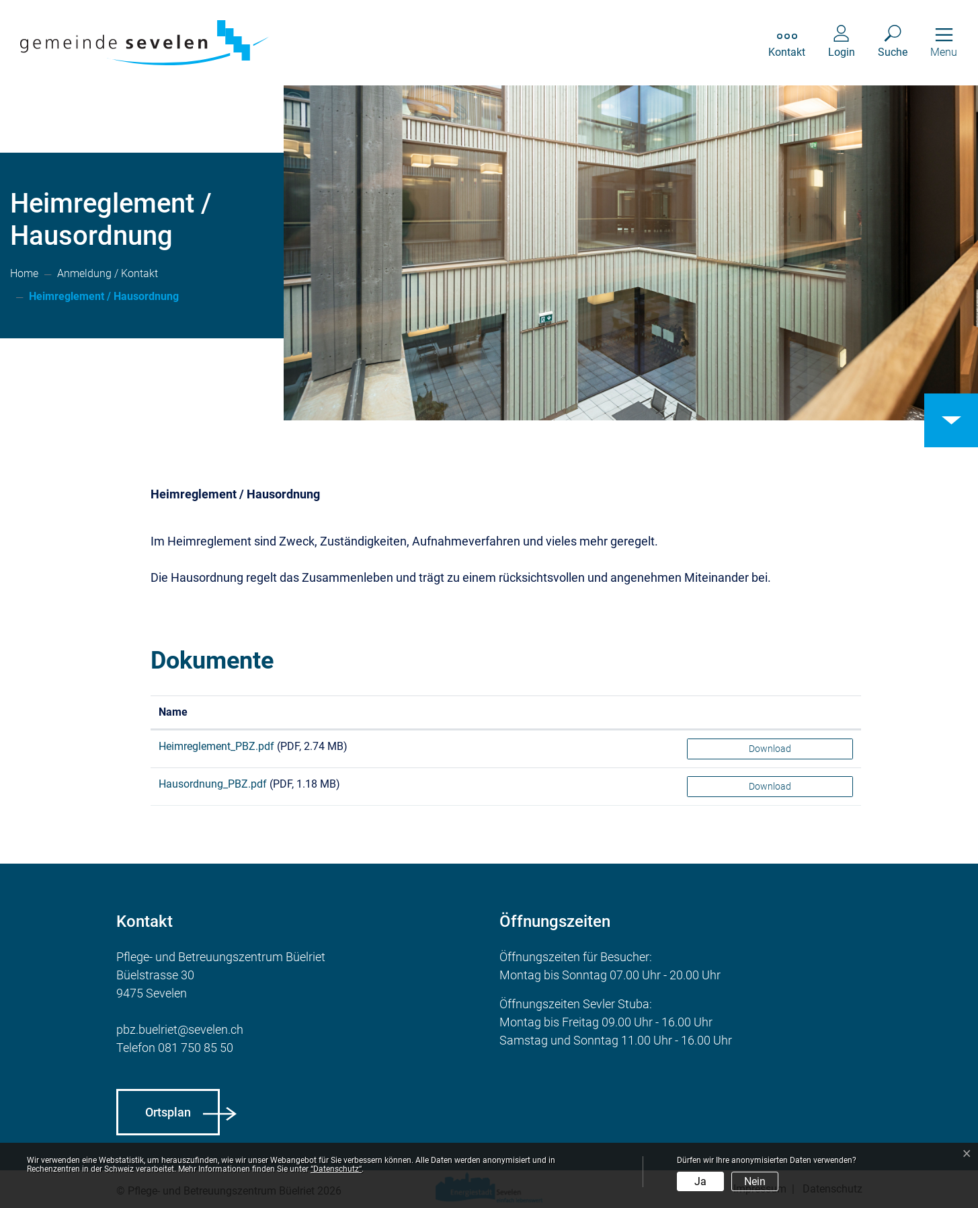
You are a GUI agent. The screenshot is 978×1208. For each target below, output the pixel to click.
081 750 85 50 (195, 1048)
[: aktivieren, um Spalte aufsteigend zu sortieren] (770, 712)
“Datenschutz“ (336, 1169)
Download (770, 748)
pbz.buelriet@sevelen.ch (179, 1029)
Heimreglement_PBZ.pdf (216, 746)
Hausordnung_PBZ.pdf (213, 784)
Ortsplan (168, 1112)
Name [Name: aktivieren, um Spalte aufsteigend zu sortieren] (173, 712)
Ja (700, 1181)
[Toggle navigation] (944, 42)
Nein (755, 1181)
